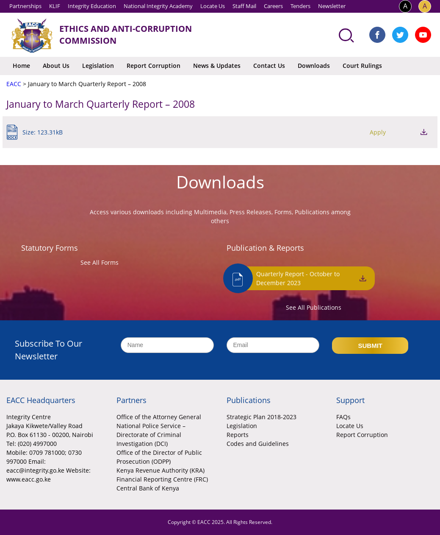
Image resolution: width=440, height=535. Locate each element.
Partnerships (25, 6)
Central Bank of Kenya (147, 488)
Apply (378, 132)
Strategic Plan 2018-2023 (261, 417)
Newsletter (332, 6)
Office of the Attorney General (158, 417)
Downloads (314, 66)
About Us (56, 66)
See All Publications (313, 307)
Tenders (300, 6)
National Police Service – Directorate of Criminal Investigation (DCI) (150, 435)
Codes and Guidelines (258, 444)
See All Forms (99, 262)
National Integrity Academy (158, 6)
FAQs (343, 417)
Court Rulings (362, 66)
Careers (273, 6)
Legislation (98, 66)
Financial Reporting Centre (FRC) (162, 479)
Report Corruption (153, 66)
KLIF (54, 6)
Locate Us (212, 6)
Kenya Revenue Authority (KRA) (160, 470)
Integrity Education (92, 6)
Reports (238, 435)
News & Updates (217, 66)
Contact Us (269, 66)
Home (21, 66)
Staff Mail (244, 6)
